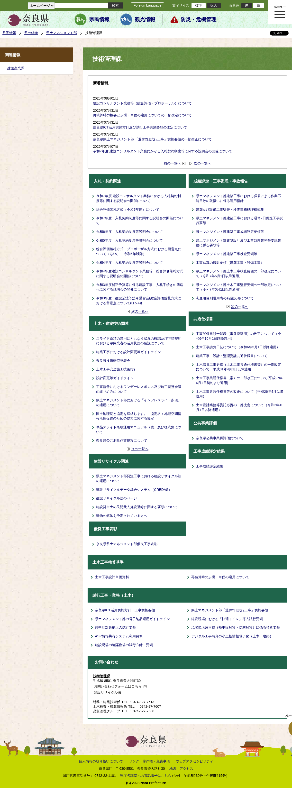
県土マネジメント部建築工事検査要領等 (226, 254)
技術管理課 (101, 676)
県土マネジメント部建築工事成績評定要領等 (230, 232)
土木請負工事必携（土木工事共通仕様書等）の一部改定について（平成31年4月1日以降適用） (238, 367)
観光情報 (145, 19)
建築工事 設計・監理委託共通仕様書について (231, 356)
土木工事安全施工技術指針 (116, 369)
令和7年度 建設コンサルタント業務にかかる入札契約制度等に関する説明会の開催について (162, 151)
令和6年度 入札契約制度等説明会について (129, 232)
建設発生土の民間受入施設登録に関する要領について (137, 507)
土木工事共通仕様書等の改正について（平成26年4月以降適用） (239, 394)
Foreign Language (147, 5)
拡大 (213, 5)
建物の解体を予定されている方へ (121, 516)
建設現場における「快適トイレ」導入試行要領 (227, 619)
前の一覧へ (172, 163)
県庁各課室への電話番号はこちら (145, 776)
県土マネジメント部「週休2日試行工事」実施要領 (229, 610)
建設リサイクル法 (107, 692)
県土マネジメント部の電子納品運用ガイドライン (132, 619)
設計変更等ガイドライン (115, 378)
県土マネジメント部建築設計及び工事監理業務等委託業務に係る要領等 (238, 242)
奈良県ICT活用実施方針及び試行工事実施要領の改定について (140, 127)
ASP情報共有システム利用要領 (119, 636)
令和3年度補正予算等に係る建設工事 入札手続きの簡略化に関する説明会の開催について (139, 287)
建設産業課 (15, 68)
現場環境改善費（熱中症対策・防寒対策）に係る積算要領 (235, 627)
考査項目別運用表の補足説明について (225, 298)
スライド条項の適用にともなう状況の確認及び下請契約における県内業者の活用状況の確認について (138, 341)
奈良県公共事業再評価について (220, 438)
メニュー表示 (280, 12)
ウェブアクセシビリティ (194, 761)
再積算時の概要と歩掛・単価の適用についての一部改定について (142, 115)
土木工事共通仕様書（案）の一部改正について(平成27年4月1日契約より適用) (239, 380)
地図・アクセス (181, 768)
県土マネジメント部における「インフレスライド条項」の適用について (138, 402)
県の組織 (31, 33)
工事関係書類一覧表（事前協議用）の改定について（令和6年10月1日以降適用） (238, 336)
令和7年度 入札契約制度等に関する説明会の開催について (139, 220)
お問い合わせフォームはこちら (120, 686)
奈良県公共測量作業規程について (121, 440)
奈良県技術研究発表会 (113, 361)
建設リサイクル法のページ (116, 498)
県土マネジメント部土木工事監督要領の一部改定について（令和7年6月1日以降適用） (238, 287)
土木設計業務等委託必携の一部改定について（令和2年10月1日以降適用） (239, 407)
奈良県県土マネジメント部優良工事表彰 (126, 544)
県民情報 (99, 19)
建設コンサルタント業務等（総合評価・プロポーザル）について (142, 103)
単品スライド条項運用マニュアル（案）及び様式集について (138, 429)
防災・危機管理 (198, 19)
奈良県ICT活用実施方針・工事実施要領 (125, 610)
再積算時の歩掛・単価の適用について (220, 577)
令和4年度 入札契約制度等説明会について (129, 263)
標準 (198, 5)
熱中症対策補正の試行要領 (115, 627)
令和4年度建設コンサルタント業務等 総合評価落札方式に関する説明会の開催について (139, 273)
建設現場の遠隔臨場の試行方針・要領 (124, 645)
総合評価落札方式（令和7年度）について (127, 209)
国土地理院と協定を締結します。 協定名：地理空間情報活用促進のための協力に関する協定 (138, 416)
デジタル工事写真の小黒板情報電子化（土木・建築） (232, 636)
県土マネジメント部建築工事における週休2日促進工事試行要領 (239, 220)
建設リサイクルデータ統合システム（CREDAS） (134, 490)
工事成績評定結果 (209, 466)
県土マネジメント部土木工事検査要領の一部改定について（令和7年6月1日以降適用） (238, 273)
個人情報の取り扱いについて (101, 761)
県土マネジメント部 (61, 33)
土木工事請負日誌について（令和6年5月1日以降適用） (238, 347)
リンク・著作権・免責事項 (149, 761)
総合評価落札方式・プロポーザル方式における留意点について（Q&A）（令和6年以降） (138, 251)
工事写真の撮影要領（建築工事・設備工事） (230, 263)
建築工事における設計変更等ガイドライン (128, 352)
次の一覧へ (202, 163)
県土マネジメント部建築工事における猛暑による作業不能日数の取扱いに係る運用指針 (238, 198)
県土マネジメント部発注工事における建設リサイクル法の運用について (138, 478)
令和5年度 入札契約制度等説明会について (129, 240)
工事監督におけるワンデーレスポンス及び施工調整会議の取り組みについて (138, 389)
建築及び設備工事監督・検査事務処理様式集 (230, 209)
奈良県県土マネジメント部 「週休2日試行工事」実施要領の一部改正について (152, 139)
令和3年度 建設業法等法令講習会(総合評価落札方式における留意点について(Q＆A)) (138, 300)
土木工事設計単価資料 (112, 577)
